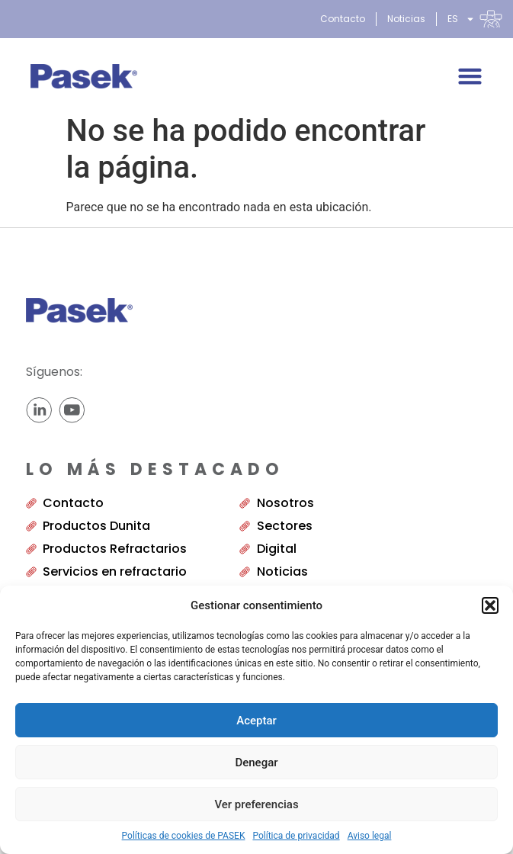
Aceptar (256, 720)
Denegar (256, 762)
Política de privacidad (295, 835)
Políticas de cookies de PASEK (183, 835)
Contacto (342, 18)
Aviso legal (370, 835)
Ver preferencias (256, 804)
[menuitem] (475, 19)
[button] (490, 605)
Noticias (406, 18)
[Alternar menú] (470, 75)
